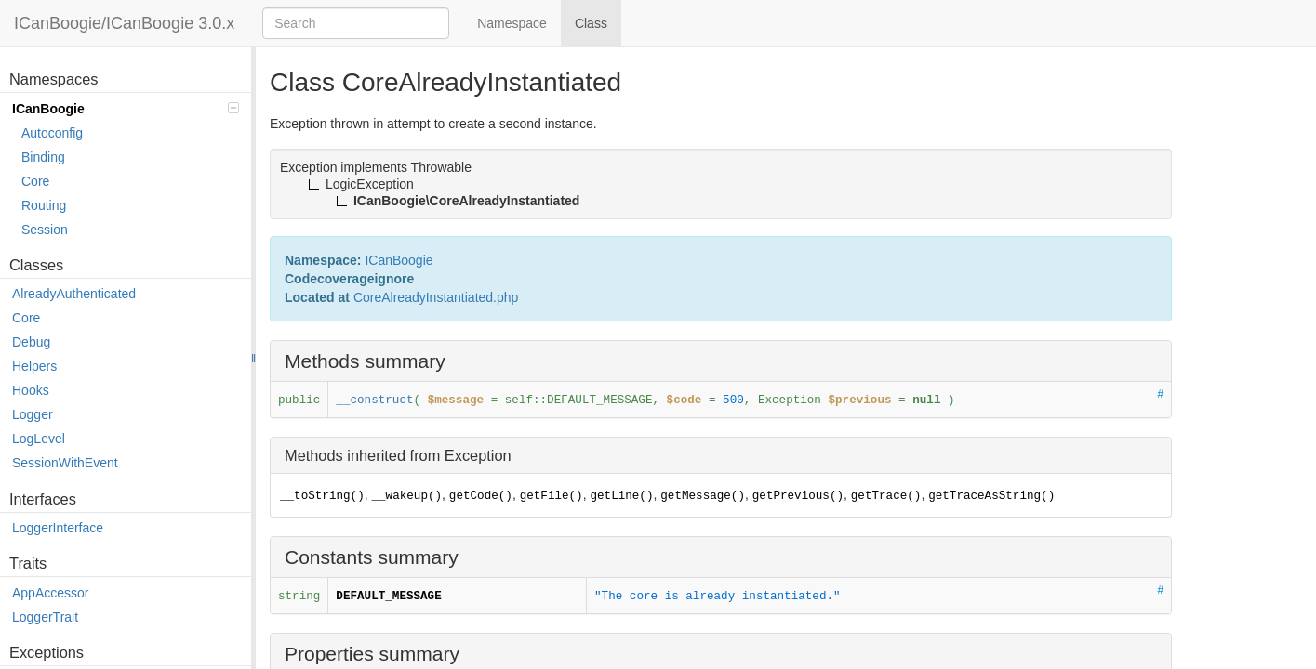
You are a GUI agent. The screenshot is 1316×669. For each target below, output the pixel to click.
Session (44, 229)
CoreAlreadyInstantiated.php (435, 297)
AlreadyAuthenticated (74, 293)
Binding (43, 157)
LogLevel (38, 438)
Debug (31, 341)
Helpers (34, 366)
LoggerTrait (45, 617)
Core (35, 181)
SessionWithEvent (65, 462)
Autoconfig (52, 132)
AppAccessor (50, 592)
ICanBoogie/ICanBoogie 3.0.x (124, 23)
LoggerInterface (57, 527)
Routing (43, 205)
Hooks (30, 390)
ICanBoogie (125, 108)
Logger (32, 414)
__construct (374, 400)
